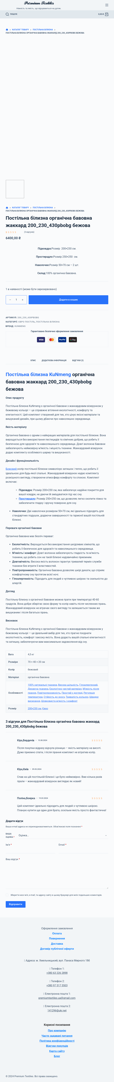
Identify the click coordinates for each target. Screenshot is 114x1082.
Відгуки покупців (57, 1046)
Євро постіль (26, 322)
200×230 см (34, 708)
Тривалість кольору (77, 696)
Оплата (57, 933)
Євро (45, 708)
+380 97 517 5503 (57, 985)
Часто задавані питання (57, 1035)
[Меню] (106, 5)
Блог (57, 1056)
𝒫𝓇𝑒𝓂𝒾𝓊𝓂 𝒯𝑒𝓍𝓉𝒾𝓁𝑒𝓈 (39, 3)
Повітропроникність (49, 692)
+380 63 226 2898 (57, 972)
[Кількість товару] (16, 299)
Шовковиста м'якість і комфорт (59, 701)
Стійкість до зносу (54, 696)
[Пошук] (11, 14)
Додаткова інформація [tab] (54, 360)
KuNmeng (20, 326)
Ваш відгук (13, 859)
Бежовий (11, 468)
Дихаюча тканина (38, 688)
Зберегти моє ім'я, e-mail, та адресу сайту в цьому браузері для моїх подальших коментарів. (56, 895)
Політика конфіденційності (57, 1040)
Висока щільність (68, 684)
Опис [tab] (33, 360)
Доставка (57, 943)
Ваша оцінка (10, 835)
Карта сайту (57, 1051)
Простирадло (27, 498)
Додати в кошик (68, 299)
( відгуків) (29, 232)
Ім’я (9, 845)
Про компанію (57, 1030)
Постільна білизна (48, 322)
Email (62, 845)
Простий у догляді (72, 692)
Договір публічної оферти (57, 948)
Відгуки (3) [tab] (78, 360)
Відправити (15, 904)
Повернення (57, 938)
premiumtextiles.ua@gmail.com (56, 998)
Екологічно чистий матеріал (65, 688)
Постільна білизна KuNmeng (38, 374)
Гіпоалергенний (88, 684)
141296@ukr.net (56, 1010)
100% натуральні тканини (42, 684)
